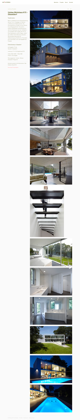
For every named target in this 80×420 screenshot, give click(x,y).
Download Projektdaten (13, 67)
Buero (66, 2)
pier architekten (6, 2)
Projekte (62, 2)
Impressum (25, 417)
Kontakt (71, 2)
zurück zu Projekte (12, 9)
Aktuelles (56, 2)
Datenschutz (31, 417)
